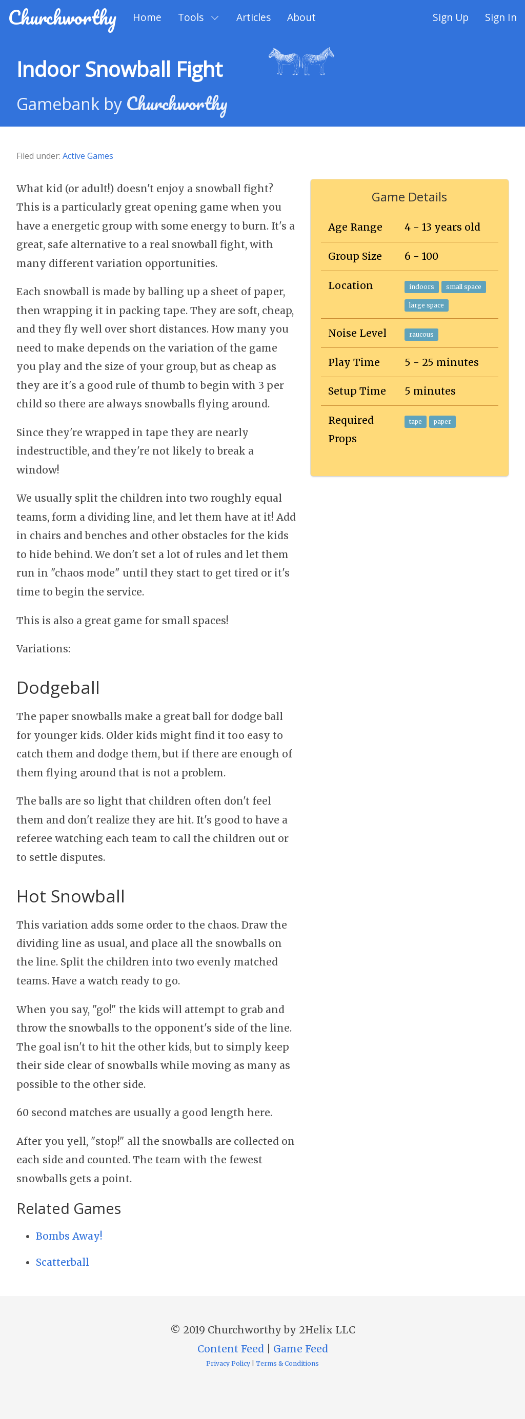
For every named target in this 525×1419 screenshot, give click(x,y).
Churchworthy (62, 17)
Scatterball (62, 1262)
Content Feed (230, 1349)
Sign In (501, 17)
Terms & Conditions (287, 1363)
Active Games (88, 155)
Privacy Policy (228, 1363)
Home (147, 17)
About (301, 17)
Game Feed (300, 1349)
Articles (253, 17)
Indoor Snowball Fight (119, 69)
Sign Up (451, 17)
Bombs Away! (69, 1236)
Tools (191, 17)
